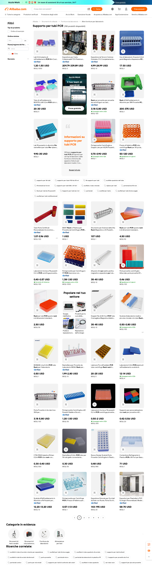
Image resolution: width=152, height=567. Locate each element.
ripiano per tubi (110, 186)
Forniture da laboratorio (69, 21)
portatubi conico (14, 563)
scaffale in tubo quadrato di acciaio (87, 552)
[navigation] (18, 270)
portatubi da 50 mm (129, 186)
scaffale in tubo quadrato (89, 563)
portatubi (88, 191)
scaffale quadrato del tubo (114, 180)
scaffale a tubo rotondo (90, 186)
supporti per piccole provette (130, 563)
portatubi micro (61, 557)
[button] (88, 9)
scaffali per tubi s (104, 191)
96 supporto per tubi (91, 180)
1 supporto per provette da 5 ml (117, 557)
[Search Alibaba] (59, 9)
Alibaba (35, 21)
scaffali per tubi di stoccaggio (126, 191)
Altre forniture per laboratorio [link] (92, 21)
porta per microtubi (33, 563)
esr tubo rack (108, 563)
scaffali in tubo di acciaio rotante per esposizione (25, 552)
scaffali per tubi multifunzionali (45, 196)
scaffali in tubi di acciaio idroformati (21, 557)
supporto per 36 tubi (42, 180)
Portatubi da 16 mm (42, 186)
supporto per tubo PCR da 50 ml (67, 180)
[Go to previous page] (74, 518)
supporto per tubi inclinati (114, 552)
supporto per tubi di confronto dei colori (60, 563)
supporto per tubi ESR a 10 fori (65, 186)
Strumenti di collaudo (49, 21)
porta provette (45, 557)
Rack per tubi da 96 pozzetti (44, 191)
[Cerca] (96, 9)
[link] (149, 544)
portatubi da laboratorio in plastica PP (87, 557)
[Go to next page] (103, 518)
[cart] (119, 9)
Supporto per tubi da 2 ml (69, 191)
